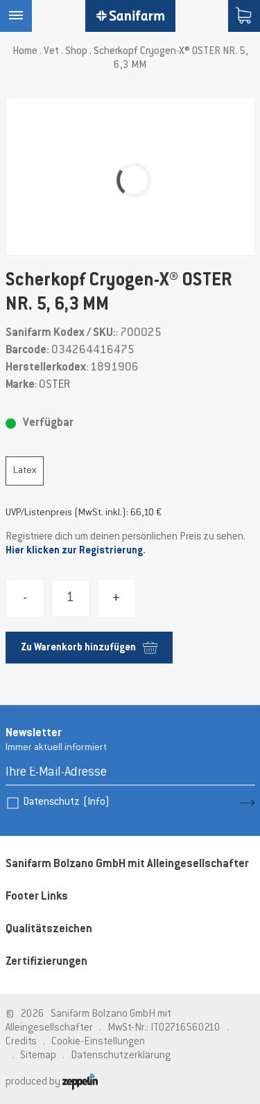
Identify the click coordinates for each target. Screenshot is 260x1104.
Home (24, 51)
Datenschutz (66, 802)
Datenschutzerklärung (121, 1056)
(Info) (96, 802)
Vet (51, 51)
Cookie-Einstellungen (98, 1042)
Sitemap (38, 1056)
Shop (76, 51)
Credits (21, 1042)
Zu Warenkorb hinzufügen (89, 647)
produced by (52, 1082)
